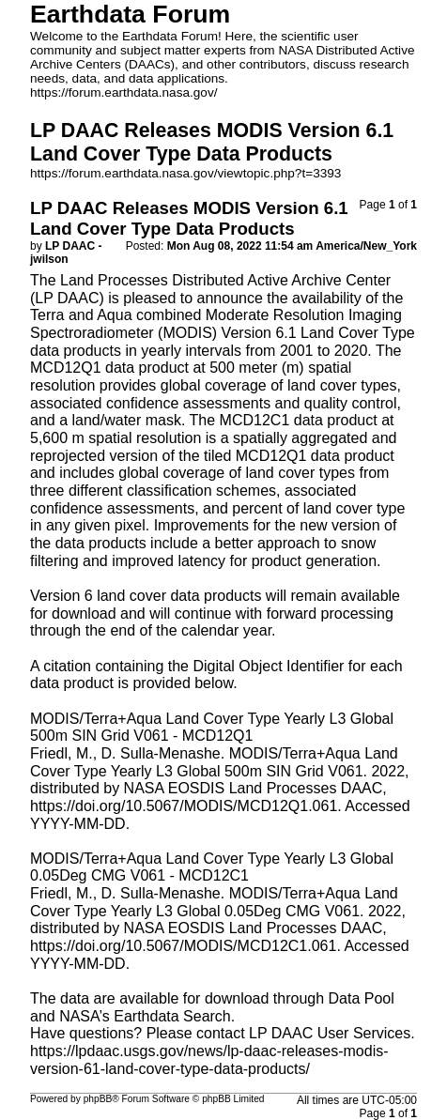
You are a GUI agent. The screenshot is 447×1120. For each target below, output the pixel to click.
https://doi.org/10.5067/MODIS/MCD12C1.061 (183, 946)
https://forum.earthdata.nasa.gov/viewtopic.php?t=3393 (185, 173)
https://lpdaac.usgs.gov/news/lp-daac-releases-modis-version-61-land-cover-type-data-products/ (209, 1060)
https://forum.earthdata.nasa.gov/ (124, 92)
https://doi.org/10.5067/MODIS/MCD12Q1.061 (183, 806)
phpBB (98, 1099)
